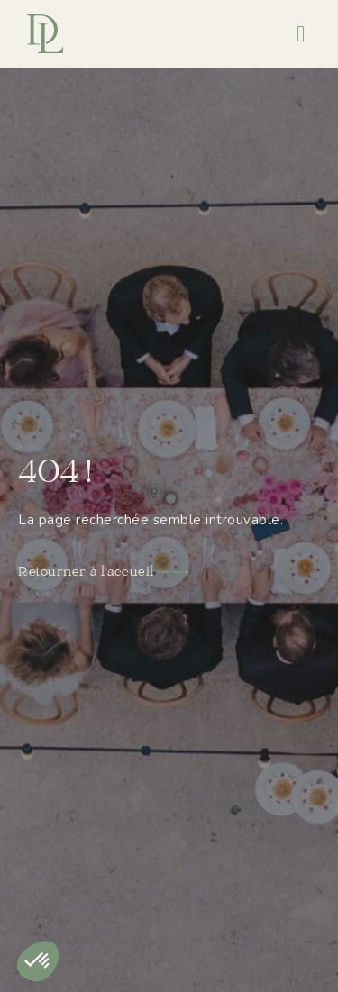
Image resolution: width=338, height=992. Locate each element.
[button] (301, 34)
